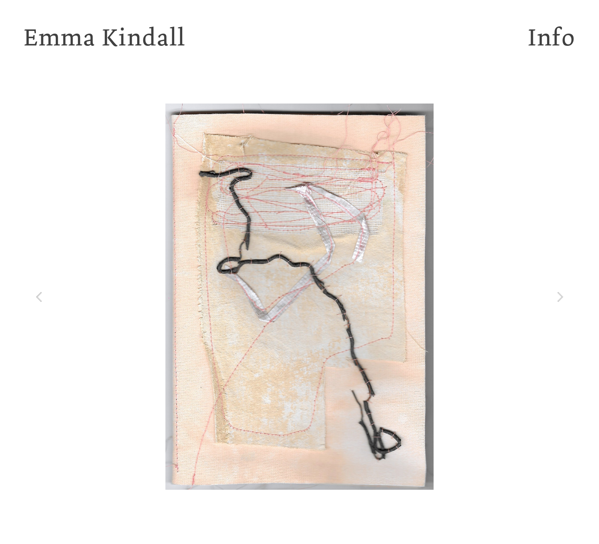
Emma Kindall (105, 37)
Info (551, 37)
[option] (299, 297)
